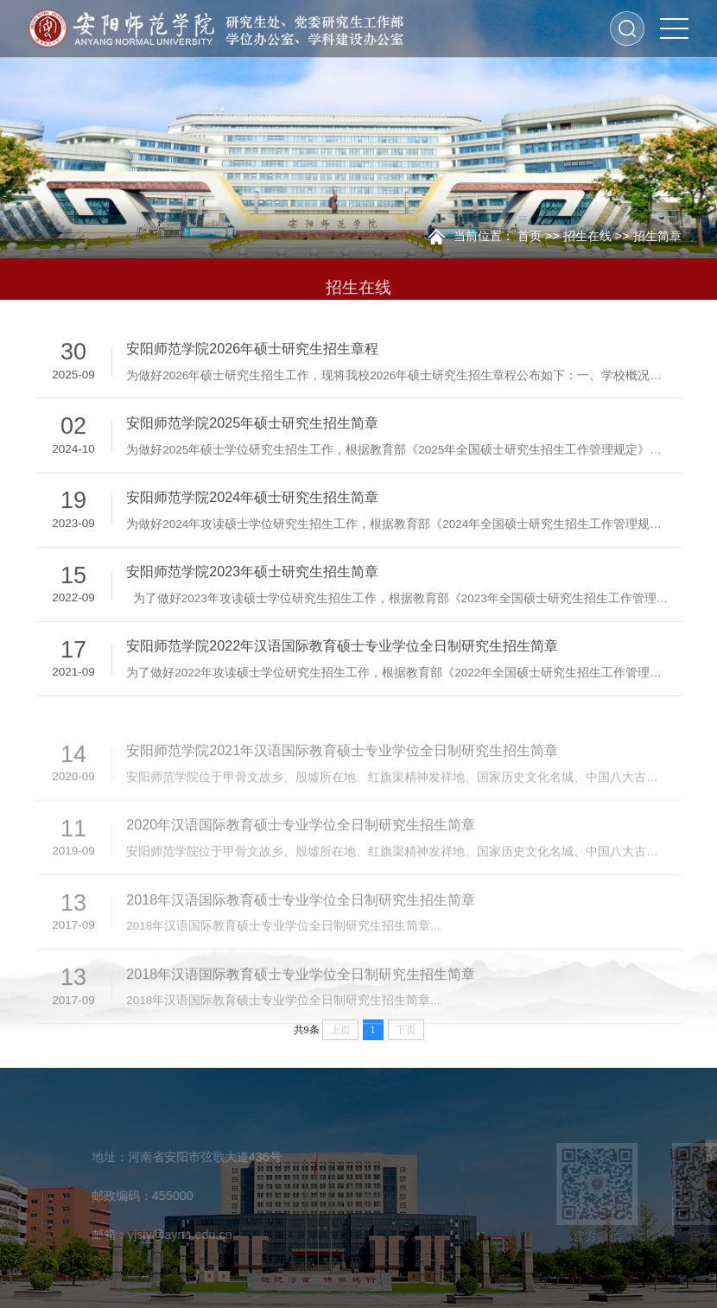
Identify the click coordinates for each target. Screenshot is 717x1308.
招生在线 (587, 236)
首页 (529, 236)
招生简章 (657, 236)
